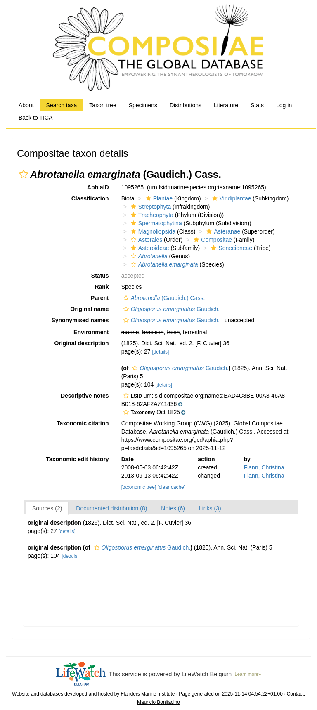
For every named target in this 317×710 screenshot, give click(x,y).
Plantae (158, 198)
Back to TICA (35, 117)
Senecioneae (230, 248)
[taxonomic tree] (138, 487)
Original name (89, 309)
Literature (226, 105)
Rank (102, 286)
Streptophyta (150, 206)
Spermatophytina (155, 223)
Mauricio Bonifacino (158, 702)
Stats (257, 105)
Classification (90, 198)
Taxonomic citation (83, 423)
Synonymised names (80, 320)
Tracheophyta (151, 215)
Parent (100, 298)
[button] (23, 174)
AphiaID (98, 187)
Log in (284, 105)
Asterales (145, 239)
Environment (91, 332)
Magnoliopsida (152, 231)
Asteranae (222, 231)
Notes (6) (173, 508)
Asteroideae (149, 248)
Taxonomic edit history (77, 459)
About (26, 105)
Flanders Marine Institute (148, 694)
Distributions (185, 105)
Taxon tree (102, 105)
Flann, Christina (264, 467)
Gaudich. (170, 309)
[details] (160, 352)
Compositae (212, 239)
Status (100, 275)
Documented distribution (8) (111, 508)
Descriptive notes (85, 395)
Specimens (143, 105)
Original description (81, 343)
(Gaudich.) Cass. (163, 298)
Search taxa (61, 105)
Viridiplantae (230, 198)
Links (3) (210, 508)
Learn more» (248, 674)
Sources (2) (47, 508)
